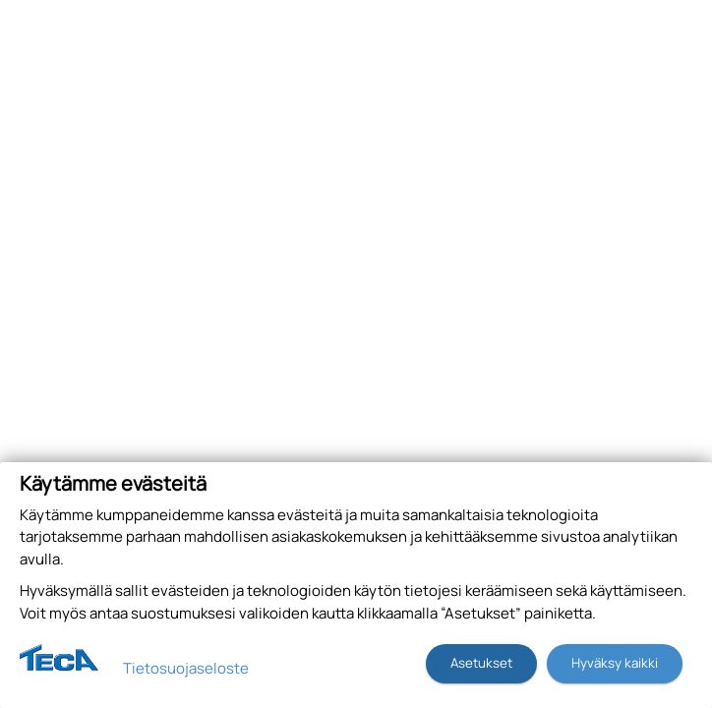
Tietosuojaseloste (186, 668)
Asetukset (481, 663)
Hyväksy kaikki (614, 663)
